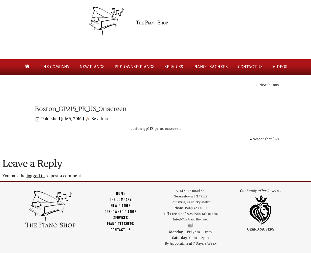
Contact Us (250, 66)
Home (120, 193)
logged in (35, 175)
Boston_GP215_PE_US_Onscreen (81, 109)
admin (103, 118)
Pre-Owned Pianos (134, 66)
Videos (280, 66)
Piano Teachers (210, 66)
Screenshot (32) (266, 139)
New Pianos (92, 66)
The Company (55, 66)
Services (173, 66)
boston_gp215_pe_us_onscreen (155, 128)
